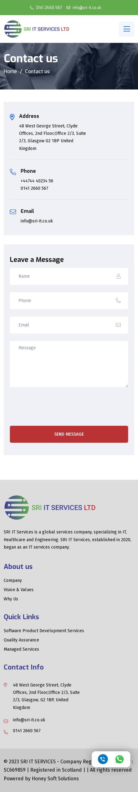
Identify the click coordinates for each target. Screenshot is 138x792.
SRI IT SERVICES (38, 762)
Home (10, 71)
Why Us (11, 599)
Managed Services (21, 649)
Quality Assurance (21, 640)
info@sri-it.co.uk (86, 7)
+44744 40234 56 (37, 181)
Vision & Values (19, 590)
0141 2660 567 (48, 7)
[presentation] (57, 408)
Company (13, 580)
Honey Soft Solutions (55, 779)
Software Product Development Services (44, 631)
